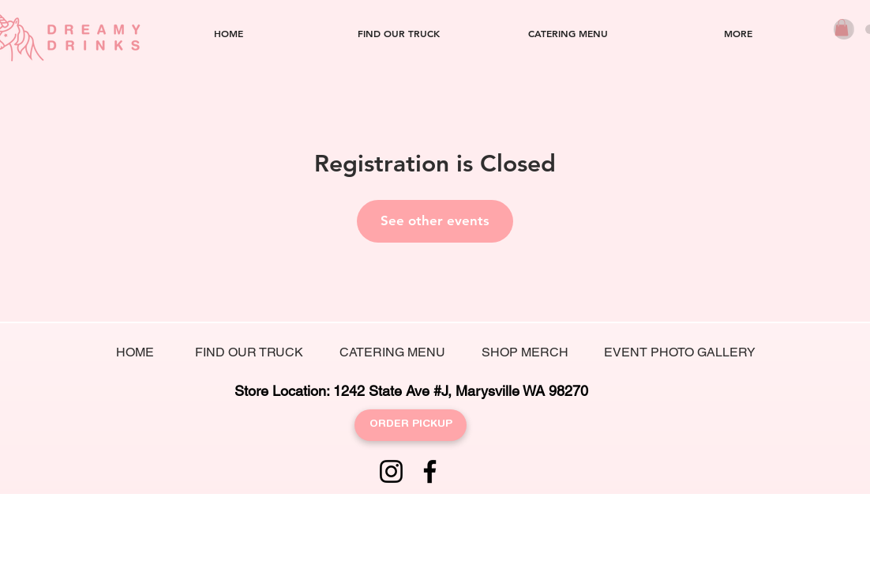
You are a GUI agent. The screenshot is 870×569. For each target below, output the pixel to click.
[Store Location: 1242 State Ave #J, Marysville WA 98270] (411, 391)
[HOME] (135, 353)
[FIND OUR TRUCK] (249, 353)
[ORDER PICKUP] (410, 425)
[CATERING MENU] (392, 353)
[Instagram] (391, 471)
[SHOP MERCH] (525, 353)
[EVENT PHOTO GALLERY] (680, 353)
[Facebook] (429, 471)
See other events (435, 220)
